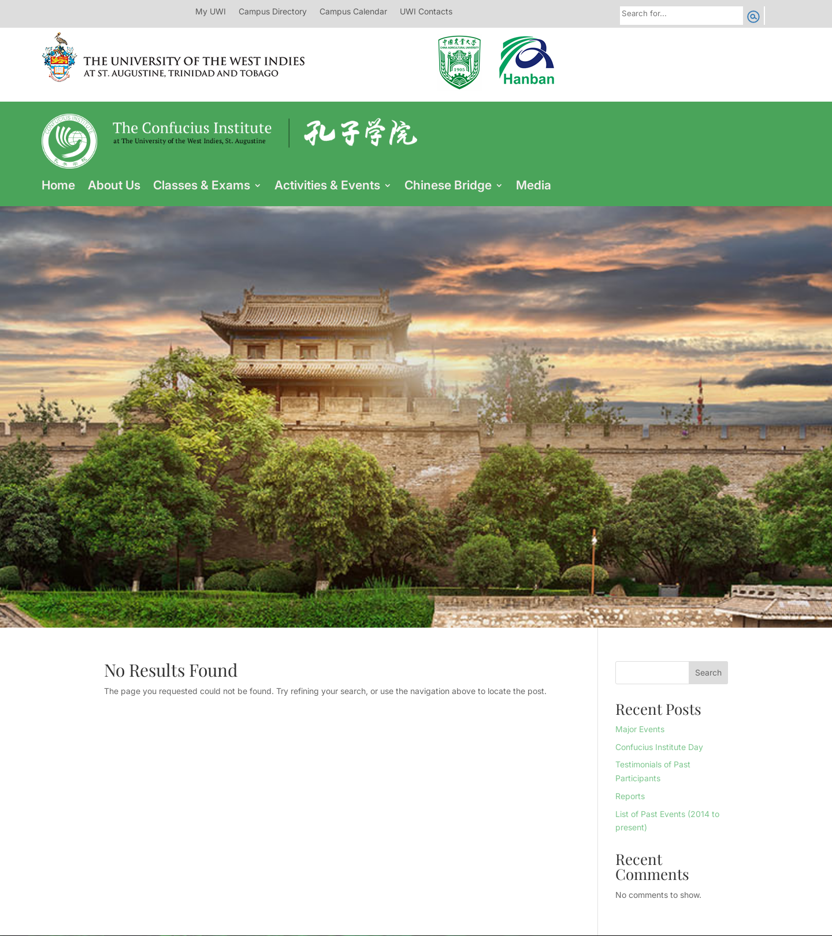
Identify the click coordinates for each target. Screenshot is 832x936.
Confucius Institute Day (659, 747)
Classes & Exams (201, 186)
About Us (114, 186)
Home (58, 186)
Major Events (639, 729)
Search (708, 672)
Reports (630, 796)
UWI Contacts (426, 12)
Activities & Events (327, 186)
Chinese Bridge (448, 186)
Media (533, 186)
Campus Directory (273, 12)
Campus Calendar (353, 12)
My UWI (210, 12)
